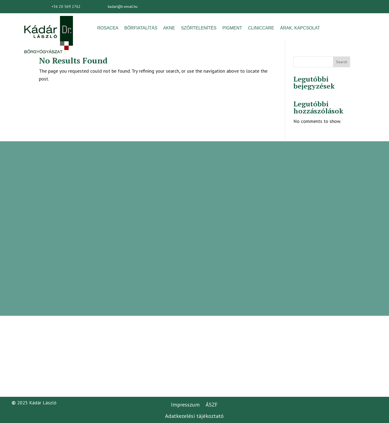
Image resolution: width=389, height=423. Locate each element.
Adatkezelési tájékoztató (194, 415)
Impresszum (185, 404)
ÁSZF (212, 404)
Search (341, 61)
